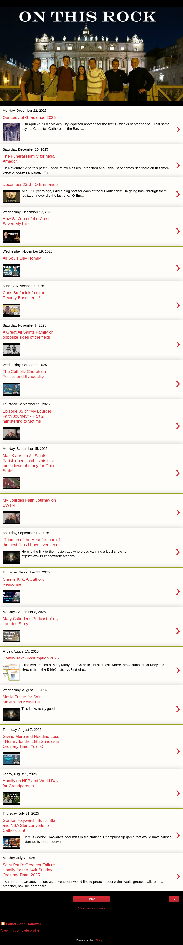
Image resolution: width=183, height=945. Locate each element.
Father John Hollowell (24, 924)
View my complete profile (20, 930)
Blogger (101, 940)
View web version (91, 908)
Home (91, 899)
